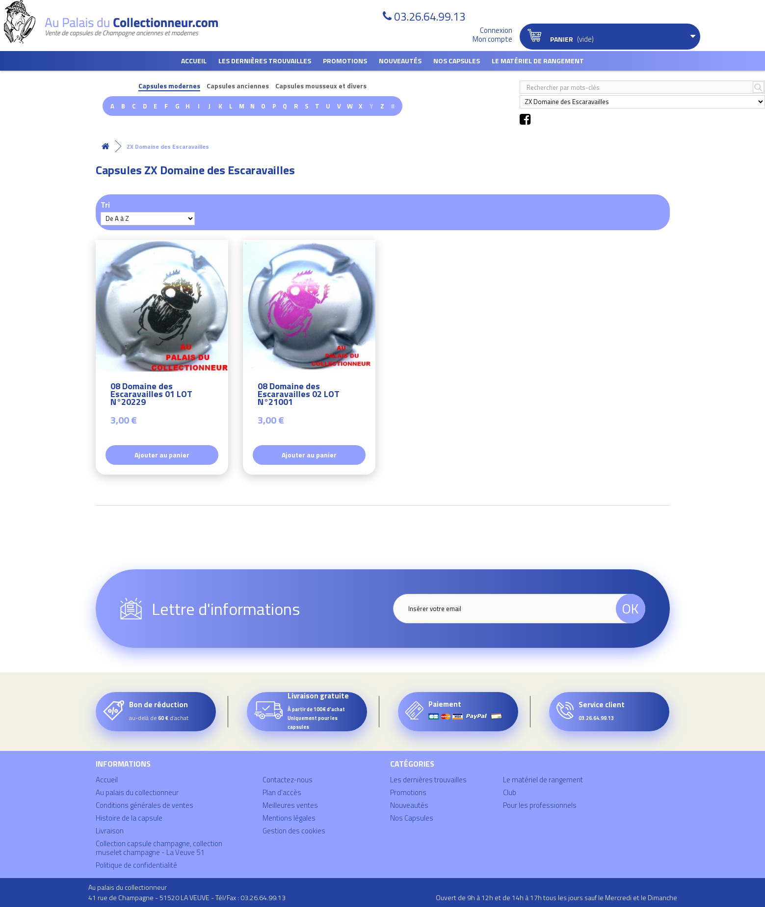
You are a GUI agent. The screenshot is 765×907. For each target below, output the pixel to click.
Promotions (345, 60)
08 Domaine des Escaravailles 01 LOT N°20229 (151, 395)
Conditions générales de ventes (144, 805)
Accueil (194, 60)
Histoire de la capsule (129, 818)
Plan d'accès (282, 792)
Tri (105, 204)
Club (509, 792)
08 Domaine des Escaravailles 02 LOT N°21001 (299, 395)
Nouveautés (400, 60)
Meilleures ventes (290, 805)
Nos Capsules (456, 60)
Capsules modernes (169, 86)
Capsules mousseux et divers (321, 86)
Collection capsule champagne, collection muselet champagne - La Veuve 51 (159, 848)
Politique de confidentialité (136, 865)
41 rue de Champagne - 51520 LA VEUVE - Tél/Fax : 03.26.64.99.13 (187, 897)
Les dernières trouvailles (264, 60)
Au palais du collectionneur (137, 792)
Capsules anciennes (238, 86)
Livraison (110, 830)
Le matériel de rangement (538, 60)
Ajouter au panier (161, 455)
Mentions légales (289, 818)
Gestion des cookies (294, 830)
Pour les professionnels (540, 805)
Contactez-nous (288, 779)
